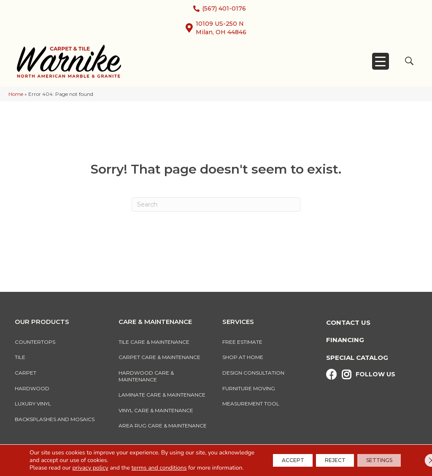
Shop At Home (242, 357)
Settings (375, 456)
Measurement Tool (250, 403)
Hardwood (32, 388)
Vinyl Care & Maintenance (156, 410)
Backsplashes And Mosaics (54, 419)
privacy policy (90, 460)
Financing (345, 340)
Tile (20, 357)
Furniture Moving (250, 388)
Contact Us (348, 322)
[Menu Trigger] (380, 61)
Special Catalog (357, 358)
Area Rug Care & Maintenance (163, 425)
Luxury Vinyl (33, 403)
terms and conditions (159, 460)
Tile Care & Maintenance (154, 342)
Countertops (35, 342)
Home (15, 94)
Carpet (25, 373)
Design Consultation (253, 373)
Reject (323, 456)
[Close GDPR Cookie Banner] (418, 456)
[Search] (216, 204)
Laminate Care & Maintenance (162, 395)
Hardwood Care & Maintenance (146, 376)
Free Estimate (242, 342)
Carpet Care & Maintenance (159, 357)
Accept (273, 456)
